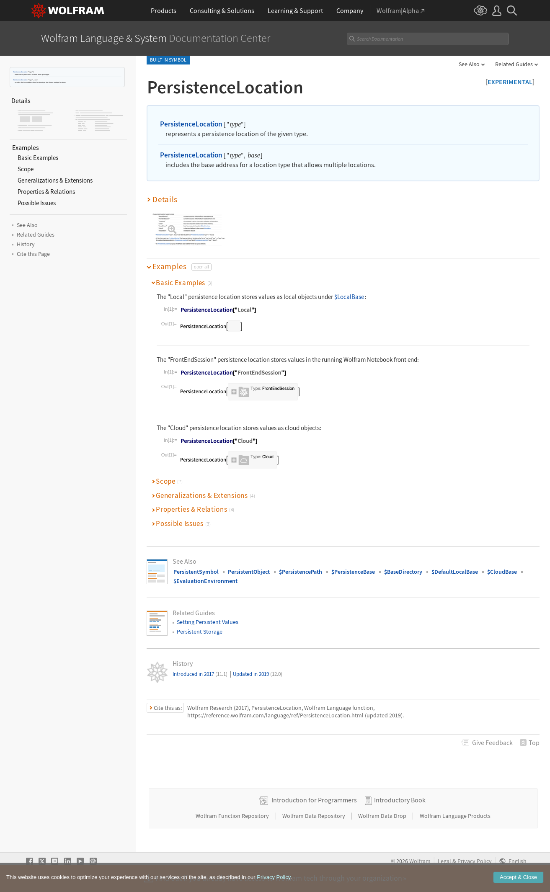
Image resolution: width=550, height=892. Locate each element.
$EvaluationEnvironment (205, 581)
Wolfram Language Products (455, 816)
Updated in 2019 (257, 674)
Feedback (492, 742)
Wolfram (420, 861)
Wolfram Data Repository (314, 816)
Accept (518, 877)
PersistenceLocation (20, 72)
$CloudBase (502, 571)
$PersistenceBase (353, 571)
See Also (469, 64)
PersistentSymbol (196, 571)
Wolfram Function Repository (233, 816)
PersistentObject (249, 571)
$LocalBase (349, 297)
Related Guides (514, 64)
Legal (444, 861)
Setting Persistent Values (207, 622)
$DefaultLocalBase (454, 571)
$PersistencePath (300, 571)
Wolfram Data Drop (383, 816)
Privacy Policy (474, 861)
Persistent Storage (199, 631)
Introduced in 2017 (200, 674)
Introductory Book (400, 800)
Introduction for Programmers (314, 800)
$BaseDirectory (403, 571)
